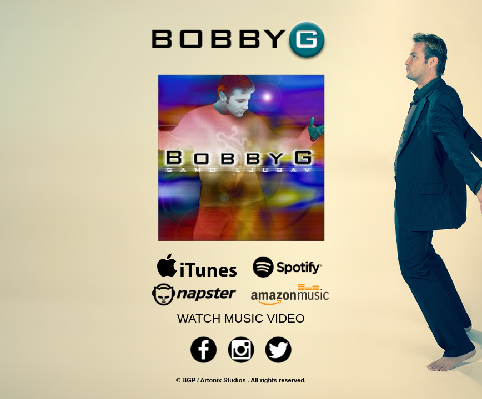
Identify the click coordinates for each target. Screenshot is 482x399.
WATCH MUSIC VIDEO (241, 318)
